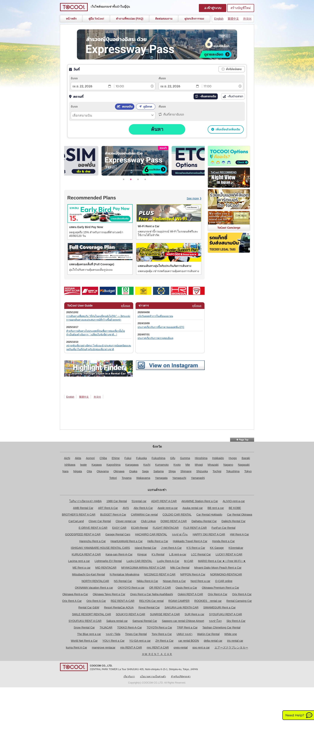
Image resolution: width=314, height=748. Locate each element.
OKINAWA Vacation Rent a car (94, 587)
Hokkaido (218, 458)
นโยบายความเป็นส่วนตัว (153, 676)
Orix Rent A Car (217, 594)
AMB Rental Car (83, 508)
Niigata (77, 471)
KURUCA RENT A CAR (86, 554)
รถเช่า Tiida (113, 634)
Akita (78, 458)
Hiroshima (201, 458)
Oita (89, 471)
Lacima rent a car (79, 561)
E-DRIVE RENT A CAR (93, 527)
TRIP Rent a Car (187, 627)
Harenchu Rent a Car (92, 541)
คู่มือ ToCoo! (96, 18)
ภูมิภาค (147, 106)
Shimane (185, 471)
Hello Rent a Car (157, 541)
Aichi (67, 458)
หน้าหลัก (71, 18)
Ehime (116, 458)
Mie (187, 464)
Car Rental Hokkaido (209, 514)
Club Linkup (148, 521)
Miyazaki (213, 464)
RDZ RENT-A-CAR (122, 600)
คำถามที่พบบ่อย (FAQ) (129, 18)
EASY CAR (119, 527)
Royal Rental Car (149, 607)
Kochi (146, 464)
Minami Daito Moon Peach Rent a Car (218, 567)
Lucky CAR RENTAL (139, 561)
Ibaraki (246, 458)
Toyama (127, 478)
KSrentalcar (235, 547)
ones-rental (181, 647)
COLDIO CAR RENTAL (177, 514)
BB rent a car (215, 508)
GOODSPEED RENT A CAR (83, 534)
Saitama (158, 471)
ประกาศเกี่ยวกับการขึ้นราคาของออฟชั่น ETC (161, 327)
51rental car (139, 501)
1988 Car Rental (116, 501)
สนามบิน (127, 106)
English (218, 18)
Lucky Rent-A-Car (168, 561)
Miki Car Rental (179, 567)
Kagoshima (114, 464)
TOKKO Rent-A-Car (129, 627)
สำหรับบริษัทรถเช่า (181, 676)
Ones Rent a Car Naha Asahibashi (151, 594)
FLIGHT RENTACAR (166, 527)
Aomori (90, 458)
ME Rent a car (81, 567)
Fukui (127, 458)
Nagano (228, 464)
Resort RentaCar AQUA (119, 607)
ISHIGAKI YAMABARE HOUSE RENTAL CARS (100, 547)
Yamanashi (198, 478)
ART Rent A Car (108, 508)
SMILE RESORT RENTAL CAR (91, 614)
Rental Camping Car (239, 600)
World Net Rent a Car (84, 640)
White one (230, 634)
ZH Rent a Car (164, 640)
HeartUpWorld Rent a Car (127, 541)
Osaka (133, 471)
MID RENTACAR (106, 567)
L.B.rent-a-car (177, 554)
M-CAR (188, 561)
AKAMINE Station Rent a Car (199, 501)
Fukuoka (141, 458)
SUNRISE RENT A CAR (165, 614)
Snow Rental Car (84, 627)
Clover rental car (126, 521)
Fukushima (158, 458)
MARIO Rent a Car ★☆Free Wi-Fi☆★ (222, 561)
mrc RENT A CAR (158, 647)
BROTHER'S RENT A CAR (78, 514)
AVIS (126, 508)
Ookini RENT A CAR (190, 594)
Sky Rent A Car (236, 620)
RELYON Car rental (151, 600)
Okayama (103, 471)
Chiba (103, 458)
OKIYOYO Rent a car (131, 587)
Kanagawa (132, 464)
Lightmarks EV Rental (108, 561)
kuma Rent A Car (76, 647)
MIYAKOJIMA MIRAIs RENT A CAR (143, 567)
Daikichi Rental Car (233, 521)
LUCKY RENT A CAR (229, 554)
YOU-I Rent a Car (113, 640)
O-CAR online (223, 581)
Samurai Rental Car (144, 620)
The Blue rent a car (89, 634)
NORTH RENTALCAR (95, 581)
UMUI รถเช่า (184, 634)
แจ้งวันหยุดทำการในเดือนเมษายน (155, 316)
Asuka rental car (192, 508)
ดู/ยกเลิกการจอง (194, 18)
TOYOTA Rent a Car (159, 627)
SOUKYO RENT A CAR (130, 614)
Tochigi (217, 471)
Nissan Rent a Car (174, 581)
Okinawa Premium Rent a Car (220, 587)
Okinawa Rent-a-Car (75, 594)
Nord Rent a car (200, 581)
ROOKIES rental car (208, 600)
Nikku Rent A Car (147, 581)
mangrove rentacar (104, 647)
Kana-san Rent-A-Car (119, 554)
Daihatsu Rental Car (204, 521)
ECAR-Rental (139, 527)
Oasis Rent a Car (186, 587)
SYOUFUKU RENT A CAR (225, 614)
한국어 (247, 18)
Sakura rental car (117, 620)
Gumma (185, 458)
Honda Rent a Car (223, 541)
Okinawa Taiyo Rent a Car (109, 594)
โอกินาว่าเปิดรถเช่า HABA (85, 501)
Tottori (113, 478)
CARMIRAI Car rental (144, 514)
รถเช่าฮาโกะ (180, 534)
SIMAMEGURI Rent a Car (219, 607)
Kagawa (97, 464)
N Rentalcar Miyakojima (124, 574)
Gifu (172, 458)
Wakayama (143, 478)
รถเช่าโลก (215, 620)
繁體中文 (233, 18)
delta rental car (213, 640)
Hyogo (233, 458)
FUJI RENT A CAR (195, 527)
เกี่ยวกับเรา (129, 676)
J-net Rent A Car (171, 547)
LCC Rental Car (201, 554)
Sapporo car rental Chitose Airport (183, 620)
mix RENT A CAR (131, 647)
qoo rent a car (201, 647)
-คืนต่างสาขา (233, 96)
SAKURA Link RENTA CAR (181, 607)
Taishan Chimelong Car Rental (221, 627)
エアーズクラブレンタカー (231, 647)
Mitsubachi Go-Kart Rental (88, 574)
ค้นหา (157, 129)
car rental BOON (188, 640)
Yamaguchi (179, 478)
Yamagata (161, 478)
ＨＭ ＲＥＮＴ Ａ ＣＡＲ (157, 654)
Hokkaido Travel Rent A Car (190, 541)
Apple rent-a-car (168, 508)
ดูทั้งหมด (125, 305)
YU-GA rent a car (140, 640)
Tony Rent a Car (162, 634)
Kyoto (177, 464)
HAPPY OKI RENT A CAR (209, 534)
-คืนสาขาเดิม (208, 96)
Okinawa (119, 471)
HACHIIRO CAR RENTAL (151, 534)
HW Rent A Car (239, 534)
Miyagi (199, 464)
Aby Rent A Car (143, 508)
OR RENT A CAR (160, 587)
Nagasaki (244, 464)
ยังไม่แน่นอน (234, 69)
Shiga (172, 471)
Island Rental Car (145, 547)
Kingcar (142, 554)
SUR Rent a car (194, 614)
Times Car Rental (136, 634)
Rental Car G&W (88, 607)
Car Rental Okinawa (239, 514)
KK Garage (217, 547)
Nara (65, 471)
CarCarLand (76, 521)
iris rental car (235, 640)
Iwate (83, 464)
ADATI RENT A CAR (164, 501)
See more (194, 198)
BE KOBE (235, 508)
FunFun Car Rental (223, 527)
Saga (145, 471)
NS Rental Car (123, 581)
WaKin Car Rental (208, 634)
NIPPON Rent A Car (192, 574)
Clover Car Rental (100, 521)
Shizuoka (202, 471)
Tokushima (233, 471)
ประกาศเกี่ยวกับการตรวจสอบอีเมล (155, 338)
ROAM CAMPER (179, 600)
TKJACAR (106, 627)
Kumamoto (162, 464)
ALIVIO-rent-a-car (234, 501)
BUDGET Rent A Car (113, 514)
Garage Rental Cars (117, 534)
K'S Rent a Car (195, 547)
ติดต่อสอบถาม (163, 18)
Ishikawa (69, 464)
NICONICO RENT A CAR (159, 574)
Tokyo (248, 471)
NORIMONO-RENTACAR (226, 574)
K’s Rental (158, 554)
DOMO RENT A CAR (174, 521)
